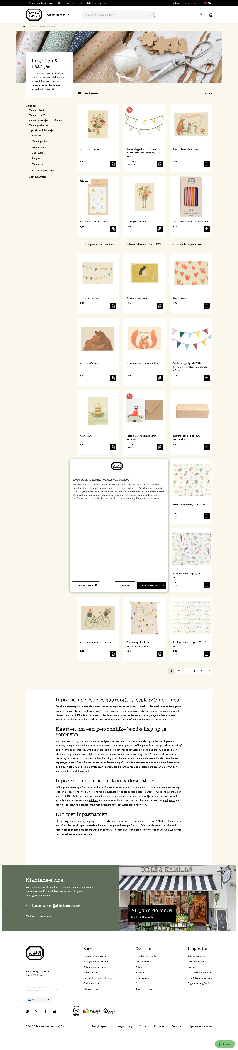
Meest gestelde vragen (94, 956)
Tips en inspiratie (196, 956)
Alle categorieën (58, 14)
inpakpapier (169, 800)
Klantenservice (190, 3)
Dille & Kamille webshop (200, 978)
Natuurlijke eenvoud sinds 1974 (145, 244)
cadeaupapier (127, 715)
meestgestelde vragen (38, 895)
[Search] (152, 15)
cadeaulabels (128, 792)
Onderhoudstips (91, 983)
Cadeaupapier (39, 141)
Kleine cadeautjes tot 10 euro (45, 120)
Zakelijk (140, 967)
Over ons (144, 948)
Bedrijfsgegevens (100, 1026)
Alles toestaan (153, 585)
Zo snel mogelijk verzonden (40, 3)
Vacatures (140, 972)
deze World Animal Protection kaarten (90, 767)
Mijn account (201, 15)
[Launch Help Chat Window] (225, 1044)
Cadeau (33, 27)
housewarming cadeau (116, 719)
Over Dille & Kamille (146, 956)
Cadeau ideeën (37, 110)
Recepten (192, 967)
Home (23, 27)
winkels (93, 800)
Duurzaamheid (143, 978)
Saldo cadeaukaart (92, 972)
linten (139, 792)
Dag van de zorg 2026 (198, 983)
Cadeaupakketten (38, 125)
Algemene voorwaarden (200, 1026)
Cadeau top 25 (37, 115)
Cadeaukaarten (37, 176)
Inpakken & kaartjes (42, 130)
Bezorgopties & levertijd (95, 961)
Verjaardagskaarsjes (43, 170)
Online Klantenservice (39, 916)
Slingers (36, 158)
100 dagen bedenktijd (66, 3)
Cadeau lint (38, 164)
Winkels (176, 3)
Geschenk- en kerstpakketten (98, 978)
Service (90, 948)
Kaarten (36, 135)
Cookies (143, 1026)
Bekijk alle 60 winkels (142, 917)
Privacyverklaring (123, 1026)
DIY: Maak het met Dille (200, 972)
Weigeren (125, 585)
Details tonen (87, 585)
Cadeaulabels (39, 152)
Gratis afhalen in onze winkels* (93, 3)
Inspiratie (197, 948)
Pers (138, 983)
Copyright (177, 1026)
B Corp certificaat (144, 989)
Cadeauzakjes (39, 147)
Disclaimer (159, 1026)
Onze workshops (196, 961)
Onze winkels (142, 961)
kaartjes (69, 745)
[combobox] (119, 15)
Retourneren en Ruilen (94, 967)
